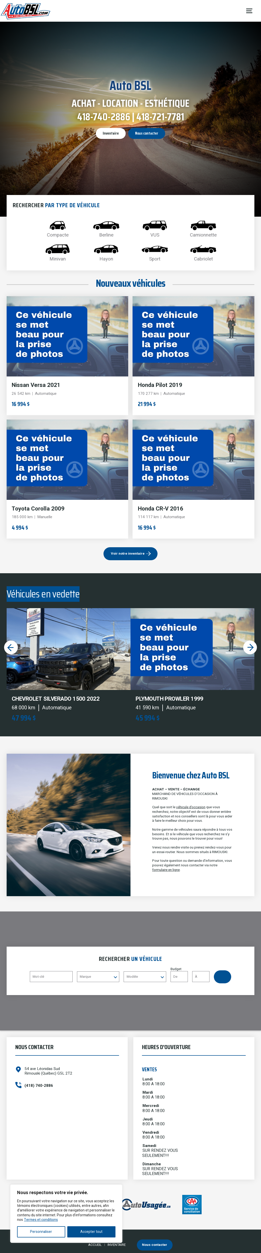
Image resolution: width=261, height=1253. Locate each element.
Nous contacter (146, 133)
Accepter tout (91, 1231)
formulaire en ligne (166, 869)
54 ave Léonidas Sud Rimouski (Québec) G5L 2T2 (48, 1071)
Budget (192, 974)
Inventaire (111, 133)
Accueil (95, 1245)
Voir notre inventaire (128, 553)
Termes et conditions (41, 1219)
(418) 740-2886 (38, 1085)
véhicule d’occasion (190, 807)
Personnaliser (41, 1231)
